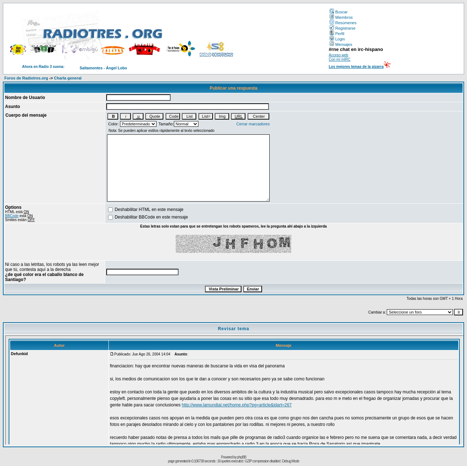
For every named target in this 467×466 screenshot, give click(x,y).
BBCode (11, 216)
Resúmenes (343, 23)
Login (337, 39)
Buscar (338, 12)
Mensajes (341, 44)
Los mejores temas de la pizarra (356, 67)
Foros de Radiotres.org (26, 78)
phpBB (241, 457)
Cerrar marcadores (253, 124)
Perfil (337, 33)
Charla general (67, 78)
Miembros (341, 17)
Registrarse (342, 28)
